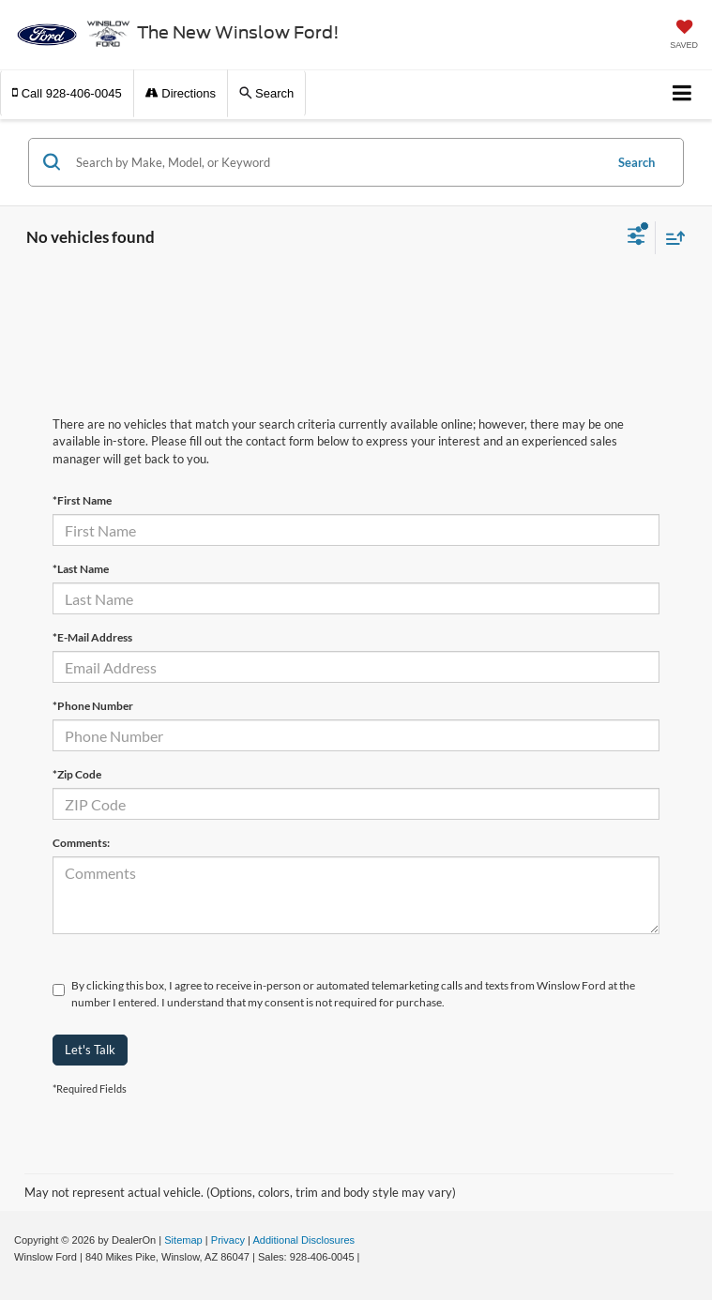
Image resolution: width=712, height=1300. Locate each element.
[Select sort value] (671, 237)
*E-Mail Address (92, 637)
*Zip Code (77, 774)
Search (636, 162)
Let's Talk (90, 1049)
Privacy (228, 1240)
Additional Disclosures (303, 1240)
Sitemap (183, 1240)
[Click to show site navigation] (682, 94)
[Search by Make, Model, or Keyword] (336, 162)
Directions (180, 93)
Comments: (81, 843)
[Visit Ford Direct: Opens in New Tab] (368, 1256)
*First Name (82, 500)
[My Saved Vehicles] (684, 36)
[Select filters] (636, 238)
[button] (67, 93)
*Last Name (81, 569)
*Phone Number (93, 706)
